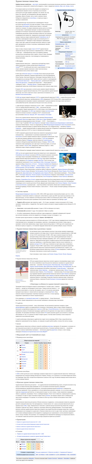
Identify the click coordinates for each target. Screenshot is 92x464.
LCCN (57, 454)
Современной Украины (66, 452)
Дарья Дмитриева (27, 173)
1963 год (67, 46)
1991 (53, 142)
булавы (68, 6)
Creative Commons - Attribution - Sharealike (58, 458)
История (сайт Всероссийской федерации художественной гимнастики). (33, 424)
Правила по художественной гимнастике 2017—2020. (29, 422)
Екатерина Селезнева (55, 279)
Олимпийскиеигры (60, 44)
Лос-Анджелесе (30, 160)
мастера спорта (50, 111)
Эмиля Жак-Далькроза (21, 82)
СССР (38, 49)
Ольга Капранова (48, 271)
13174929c (41, 454)
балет (53, 292)
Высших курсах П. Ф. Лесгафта (31, 73)
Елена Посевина (72, 183)
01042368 (72, 454)
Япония (64, 254)
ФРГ (36, 114)
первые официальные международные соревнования (59, 122)
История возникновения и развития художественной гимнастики (33, 436)
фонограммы (25, 26)
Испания (51, 254)
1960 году (39, 119)
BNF (37, 454)
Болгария (24, 361)
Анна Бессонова (69, 174)
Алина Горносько (63, 176)
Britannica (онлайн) (53, 452)
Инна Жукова (70, 171)
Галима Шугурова (47, 140)
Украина (24, 347)
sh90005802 (63, 454)
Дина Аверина (62, 147)
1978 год (67, 48)
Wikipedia (31, 458)
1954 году (32, 111)
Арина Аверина (50, 275)
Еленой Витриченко (54, 309)
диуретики (54, 329)
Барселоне (28, 164)
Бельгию (27, 114)
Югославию (48, 114)
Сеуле (31, 162)
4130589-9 (51, 454)
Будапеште (38, 122)
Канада (56, 254)
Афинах (33, 165)
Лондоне (54, 165)
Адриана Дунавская (63, 169)
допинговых (50, 326)
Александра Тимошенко (50, 162)
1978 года (45, 138)
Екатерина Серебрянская (44, 164)
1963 (42, 99)
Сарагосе (39, 309)
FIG (46, 312)
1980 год (18, 153)
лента (71, 6)
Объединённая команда (28, 352)
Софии (44, 119)
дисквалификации (20, 307)
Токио (48, 167)
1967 (49, 134)
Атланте (35, 164)
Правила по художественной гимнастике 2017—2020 (30, 433)
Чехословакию (41, 114)
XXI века (57, 249)
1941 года (23, 89)
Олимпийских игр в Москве (22, 155)
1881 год (67, 61)
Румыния (24, 363)
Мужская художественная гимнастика (25, 428)
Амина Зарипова (43, 270)
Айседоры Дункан (32, 84)
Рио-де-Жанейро (30, 167)
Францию (32, 114)
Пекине (48, 165)
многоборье (33, 18)
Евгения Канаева (20, 167)
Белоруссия (24, 359)
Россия (23, 345)
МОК (37, 155)
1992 (30, 145)
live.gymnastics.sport (69, 65)
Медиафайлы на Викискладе (65, 68)
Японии (48, 395)
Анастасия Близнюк (21, 184)
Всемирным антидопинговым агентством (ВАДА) (34, 331)
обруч (61, 6)
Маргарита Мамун (63, 164)
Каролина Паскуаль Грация (22, 171)
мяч (64, 6)
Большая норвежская (41, 452)
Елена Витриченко (46, 174)
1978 (26, 145)
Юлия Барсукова (25, 165)
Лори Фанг (40, 160)
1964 (45, 124)
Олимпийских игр (43, 37)
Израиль (18, 255)
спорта (33, 49)
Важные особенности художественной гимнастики (28, 426)
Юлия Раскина (48, 171)
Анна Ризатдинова (48, 176)
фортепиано (26, 24)
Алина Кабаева (41, 165)
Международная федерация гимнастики (69, 55)
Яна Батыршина (39, 171)
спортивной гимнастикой (32, 298)
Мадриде (30, 140)
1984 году (39, 158)
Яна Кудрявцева (37, 173)
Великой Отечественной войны (23, 94)
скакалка (57, 6)
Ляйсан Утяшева (68, 270)
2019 (18, 150)
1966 (37, 107)
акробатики (60, 388)
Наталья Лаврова (62, 183)
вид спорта (35, 4)
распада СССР (38, 244)
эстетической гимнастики (22, 80)
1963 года (31, 122)
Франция (69, 254)
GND (47, 454)
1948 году (19, 97)
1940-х (25, 405)
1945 (58, 97)
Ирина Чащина (63, 171)
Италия (60, 254)
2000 (18, 373)
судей (65, 199)
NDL (68, 454)
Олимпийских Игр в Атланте (28, 179)
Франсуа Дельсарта (36, 80)
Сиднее (18, 165)
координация (24, 392)
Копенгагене (19, 136)
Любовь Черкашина (31, 176)
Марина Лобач (40, 162)
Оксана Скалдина (36, 174)
